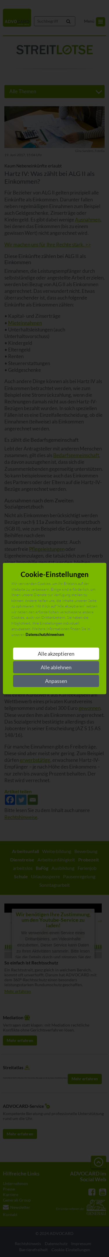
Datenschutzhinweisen (45, 634)
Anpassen (56, 681)
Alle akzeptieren (56, 653)
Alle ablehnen (56, 667)
